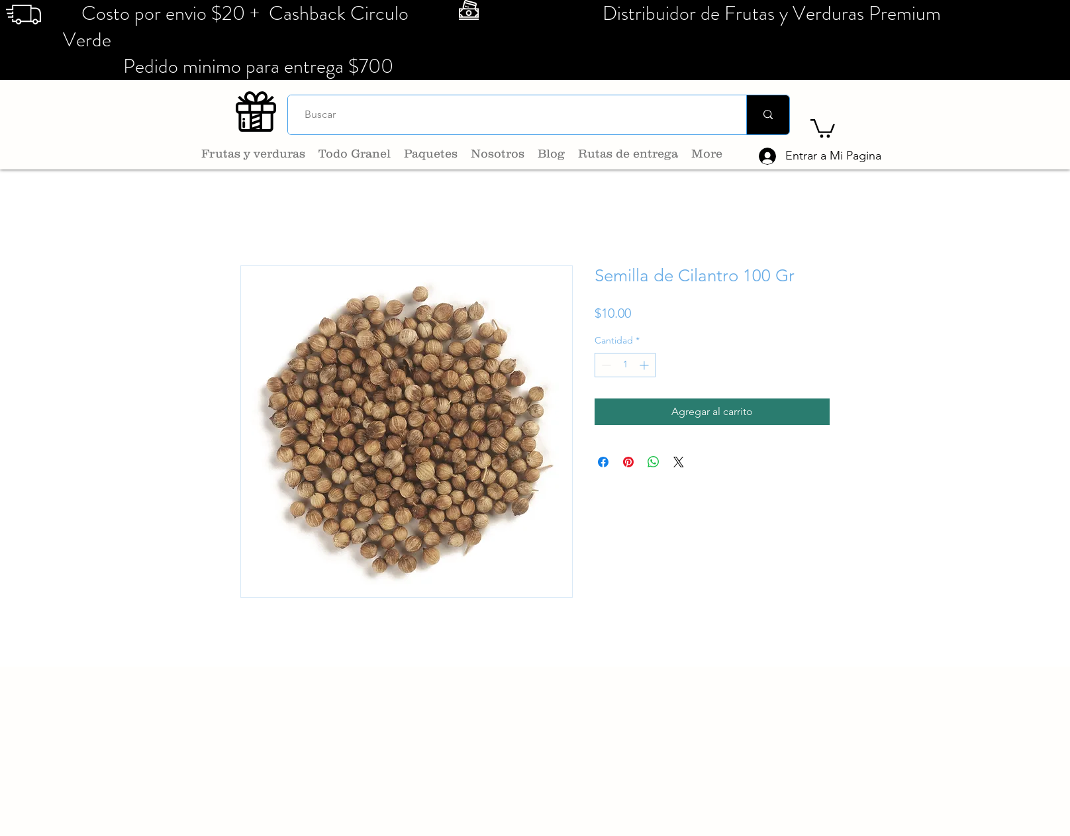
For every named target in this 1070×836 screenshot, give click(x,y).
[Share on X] (679, 462)
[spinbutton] (625, 365)
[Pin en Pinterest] (628, 462)
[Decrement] (605, 365)
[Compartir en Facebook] (603, 462)
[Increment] (645, 365)
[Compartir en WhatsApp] (653, 462)
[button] (822, 127)
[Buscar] (511, 114)
